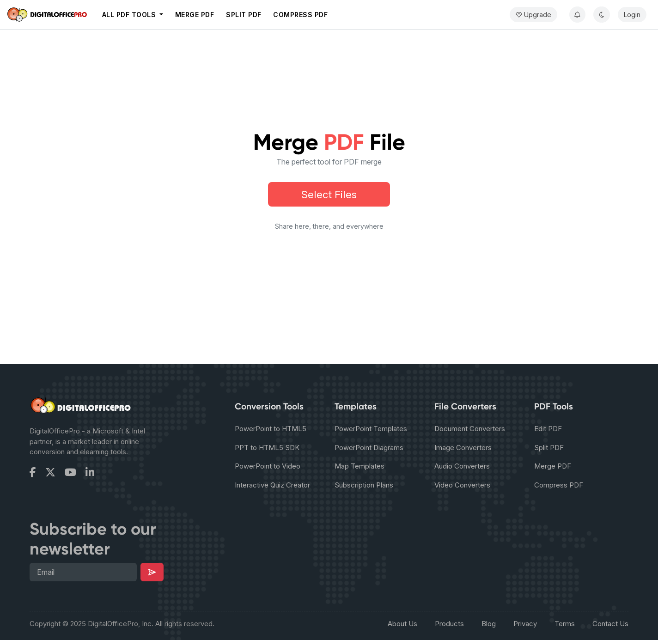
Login (632, 14)
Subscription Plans (364, 485)
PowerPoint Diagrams (369, 447)
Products (449, 623)
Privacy (525, 623)
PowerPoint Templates (371, 428)
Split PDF (244, 14)
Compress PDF (300, 14)
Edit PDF (548, 428)
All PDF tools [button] (130, 14)
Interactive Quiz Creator (272, 485)
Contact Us (610, 623)
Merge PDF (194, 14)
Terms (564, 623)
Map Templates (359, 466)
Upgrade (533, 14)
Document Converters (469, 428)
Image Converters (463, 447)
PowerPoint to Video (267, 466)
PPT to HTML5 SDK (267, 447)
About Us (402, 623)
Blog (488, 623)
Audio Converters (462, 466)
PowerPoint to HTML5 (270, 428)
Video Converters (462, 485)
